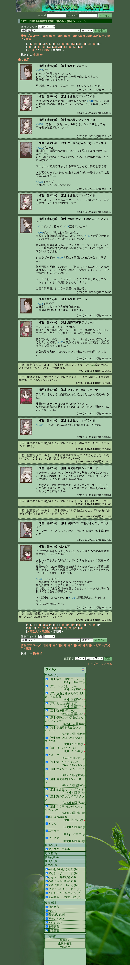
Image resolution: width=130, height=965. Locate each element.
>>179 (71, 597)
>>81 (90, 101)
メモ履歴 (44, 50)
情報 (23, 35)
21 (44, 46)
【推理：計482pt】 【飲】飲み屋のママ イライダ (65, 420)
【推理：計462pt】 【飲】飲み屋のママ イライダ (65, 195)
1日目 (44, 35)
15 (89, 43)
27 (75, 46)
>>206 (39, 232)
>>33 (87, 235)
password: (82, 15)
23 (54, 46)
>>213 (65, 226)
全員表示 (65, 940)
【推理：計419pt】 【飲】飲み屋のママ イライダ (65, 96)
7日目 (89, 35)
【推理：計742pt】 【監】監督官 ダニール (61, 65)
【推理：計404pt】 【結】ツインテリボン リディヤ (67, 389)
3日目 (59, 35)
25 (64, 46)
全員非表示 (65, 943)
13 (78, 43)
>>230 (39, 147)
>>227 (39, 70)
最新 (28, 39)
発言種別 (50, 902)
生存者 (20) (51, 675)
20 (39, 46)
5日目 (74, 35)
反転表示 (65, 946)
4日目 (66, 35)
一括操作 (50, 936)
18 (28, 46)
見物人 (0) (51, 861)
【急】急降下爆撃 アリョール (37, 613)
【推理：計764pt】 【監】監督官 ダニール (61, 299)
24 (59, 46)
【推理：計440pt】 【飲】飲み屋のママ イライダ (65, 119)
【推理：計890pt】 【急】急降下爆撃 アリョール (65, 322)
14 (83, 43)
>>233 (39, 303)
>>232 (39, 181)
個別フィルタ (29, 26)
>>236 (39, 578)
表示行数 (68, 658)
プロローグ (33, 35)
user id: (52, 15)
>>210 (39, 226)
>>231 (39, 124)
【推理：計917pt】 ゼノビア (53, 546)
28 (80, 46)
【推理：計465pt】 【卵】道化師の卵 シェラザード (67, 468)
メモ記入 (32, 50)
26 (70, 46)
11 (68, 43)
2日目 (52, 35)
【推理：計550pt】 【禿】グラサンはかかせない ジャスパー (72, 143)
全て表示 (23, 59)
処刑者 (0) (51, 853)
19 (33, 46)
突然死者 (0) (52, 857)
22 (49, 46)
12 (73, 43)
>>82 (60, 342)
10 (63, 43)
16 (94, 43)
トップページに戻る (100, 664)
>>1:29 (59, 257)
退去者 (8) (51, 865)
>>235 (91, 364)
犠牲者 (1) (51, 845)
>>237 (39, 424)
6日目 (81, 35)
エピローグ (100, 35)
